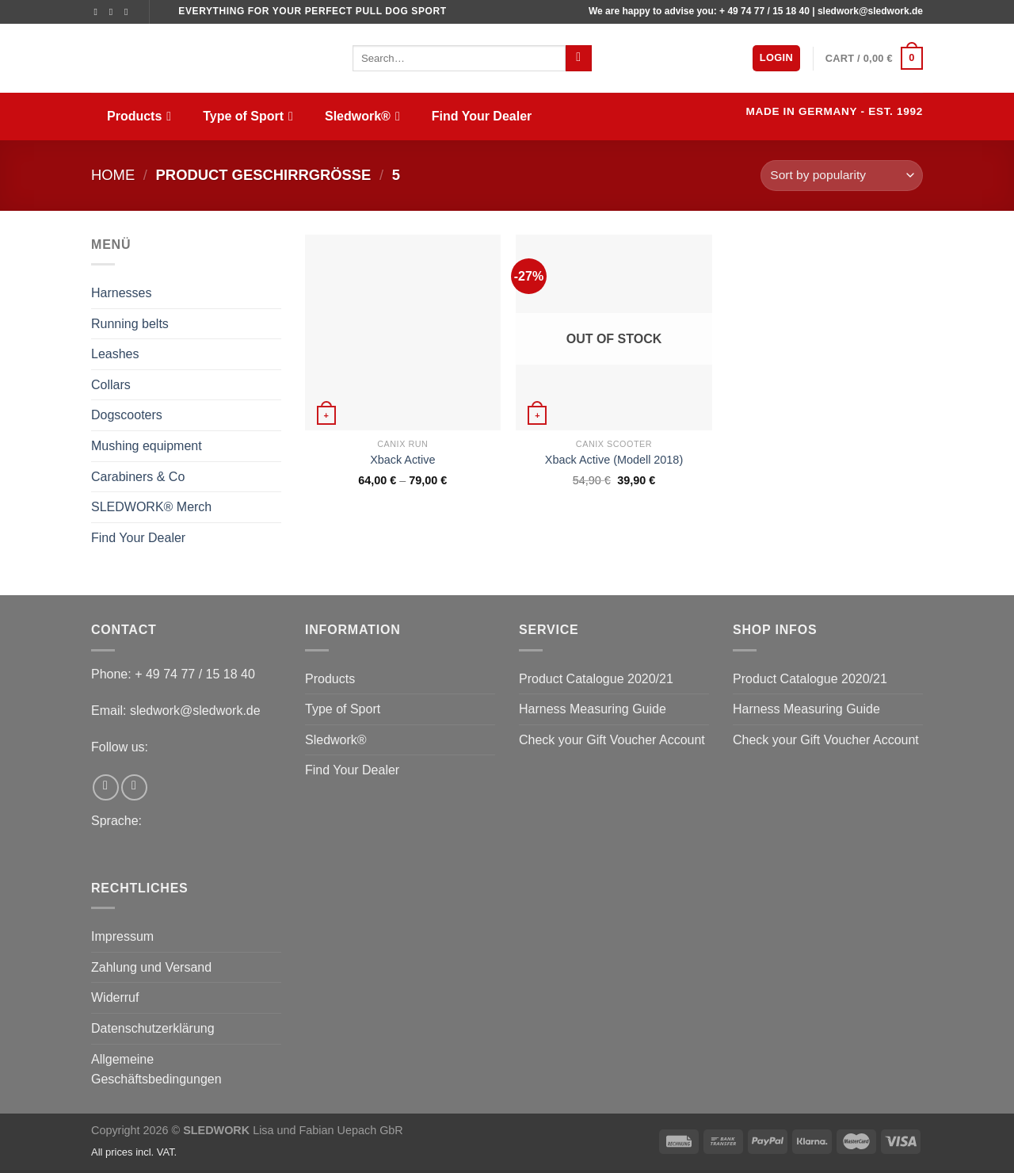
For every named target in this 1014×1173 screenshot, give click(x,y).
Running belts (130, 324)
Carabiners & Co (138, 476)
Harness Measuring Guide (592, 709)
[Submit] (579, 58)
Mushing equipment (146, 446)
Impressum (122, 936)
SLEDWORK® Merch (151, 507)
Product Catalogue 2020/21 (596, 679)
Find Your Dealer (482, 116)
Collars (111, 385)
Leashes (115, 354)
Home (113, 174)
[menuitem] (723, 118)
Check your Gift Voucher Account (612, 740)
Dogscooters (126, 415)
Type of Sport (248, 116)
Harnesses (121, 293)
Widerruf (115, 997)
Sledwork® (362, 116)
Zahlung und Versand (151, 967)
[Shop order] (841, 175)
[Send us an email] (129, 11)
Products (139, 116)
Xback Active (402, 459)
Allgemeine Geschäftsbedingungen (156, 1070)
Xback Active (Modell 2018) (614, 459)
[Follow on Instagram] (114, 11)
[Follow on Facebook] (99, 11)
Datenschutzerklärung (153, 1028)
